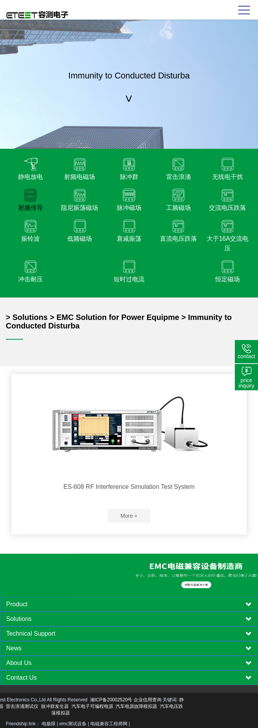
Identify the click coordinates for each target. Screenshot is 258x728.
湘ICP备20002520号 (66, 699)
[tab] (129, 604)
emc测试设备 (73, 723)
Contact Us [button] (129, 678)
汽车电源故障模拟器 (91, 706)
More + (129, 516)
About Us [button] (129, 663)
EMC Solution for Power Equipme (117, 317)
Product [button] (129, 604)
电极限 (49, 723)
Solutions (30, 317)
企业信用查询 (103, 699)
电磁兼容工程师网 (108, 723)
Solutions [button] (129, 619)
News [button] (129, 648)
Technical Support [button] (129, 634)
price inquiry (246, 383)
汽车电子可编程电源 (47, 706)
